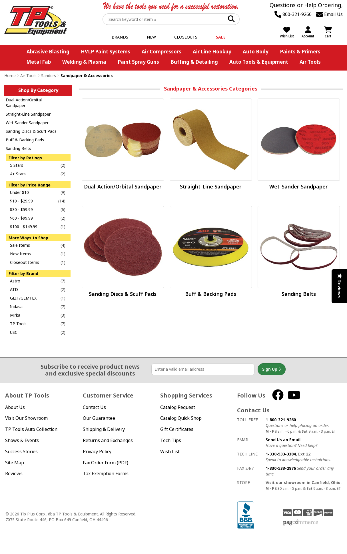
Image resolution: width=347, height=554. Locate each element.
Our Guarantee (99, 418)
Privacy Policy (97, 451)
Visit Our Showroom (26, 418)
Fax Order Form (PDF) (105, 462)
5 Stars (16, 165)
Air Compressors (161, 51)
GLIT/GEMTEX (23, 298)
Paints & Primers (300, 51)
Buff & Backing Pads (25, 139)
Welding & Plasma (84, 62)
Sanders (48, 75)
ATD (14, 289)
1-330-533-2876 (281, 468)
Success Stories (21, 451)
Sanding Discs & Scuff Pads (31, 131)
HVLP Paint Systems (105, 51)
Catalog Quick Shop (181, 418)
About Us (15, 407)
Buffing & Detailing (194, 62)
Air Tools (310, 62)
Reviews (14, 473)
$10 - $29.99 (21, 201)
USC (13, 332)
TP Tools (18, 323)
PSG (300, 522)
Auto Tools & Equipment (258, 62)
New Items (20, 253)
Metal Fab (38, 62)
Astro (15, 281)
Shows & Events (22, 440)
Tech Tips (170, 440)
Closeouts (185, 37)
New (151, 37)
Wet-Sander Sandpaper (27, 122)
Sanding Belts (18, 148)
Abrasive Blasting (48, 51)
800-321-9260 (293, 14)
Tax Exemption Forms (106, 473)
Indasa (16, 306)
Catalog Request (177, 407)
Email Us (329, 14)
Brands (120, 37)
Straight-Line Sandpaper (28, 114)
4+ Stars (18, 173)
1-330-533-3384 (281, 454)
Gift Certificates (176, 429)
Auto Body (255, 51)
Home (10, 75)
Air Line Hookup (212, 51)
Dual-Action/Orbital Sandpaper (24, 102)
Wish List (170, 451)
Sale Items (20, 245)
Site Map (14, 462)
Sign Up (271, 369)
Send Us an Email (283, 439)
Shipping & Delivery (104, 429)
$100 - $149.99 (23, 226)
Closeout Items (24, 262)
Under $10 (19, 192)
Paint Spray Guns (138, 62)
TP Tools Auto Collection (31, 429)
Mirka (15, 315)
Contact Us (94, 407)
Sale (221, 37)
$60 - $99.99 (21, 218)
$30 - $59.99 (21, 209)
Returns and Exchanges (108, 440)
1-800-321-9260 (281, 419)
